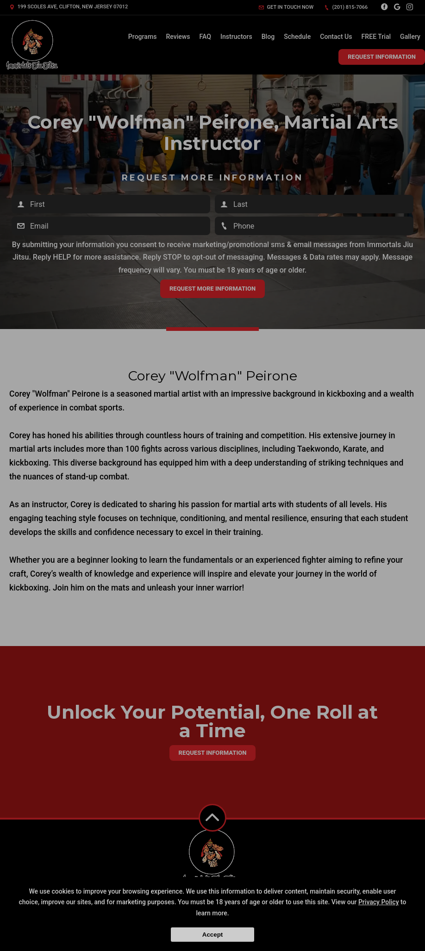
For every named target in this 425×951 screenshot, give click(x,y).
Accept (212, 934)
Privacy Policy (378, 902)
